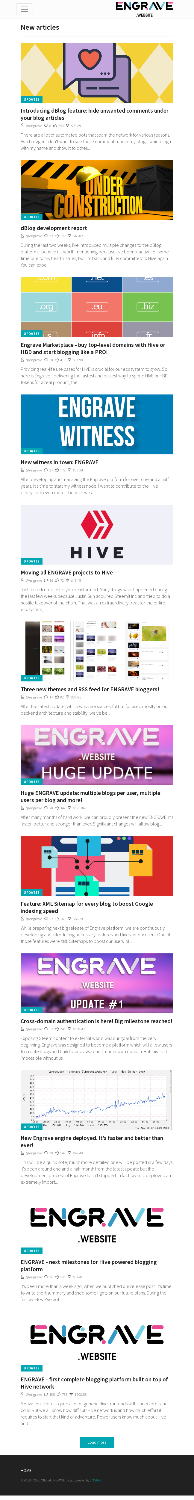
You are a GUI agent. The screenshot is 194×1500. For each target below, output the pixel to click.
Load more (97, 1442)
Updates (32, 99)
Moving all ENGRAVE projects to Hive (67, 572)
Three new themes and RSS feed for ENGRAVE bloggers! (90, 689)
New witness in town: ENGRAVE (59, 462)
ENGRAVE (96, 1480)
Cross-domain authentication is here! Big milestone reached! (96, 1021)
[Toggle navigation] (24, 9)
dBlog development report (54, 228)
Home (26, 1470)
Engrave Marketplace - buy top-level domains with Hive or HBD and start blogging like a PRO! (93, 348)
